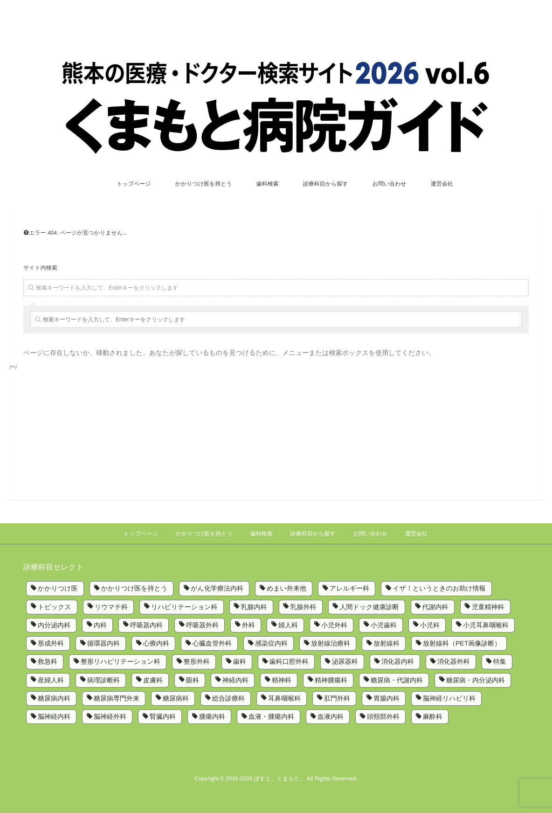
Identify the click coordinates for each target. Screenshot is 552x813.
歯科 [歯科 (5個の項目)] (239, 661)
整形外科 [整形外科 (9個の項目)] (197, 661)
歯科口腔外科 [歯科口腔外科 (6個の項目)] (289, 661)
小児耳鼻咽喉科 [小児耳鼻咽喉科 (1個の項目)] (486, 625)
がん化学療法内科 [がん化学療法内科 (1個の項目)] (217, 588)
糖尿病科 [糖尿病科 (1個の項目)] (176, 698)
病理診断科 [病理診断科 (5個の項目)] (103, 680)
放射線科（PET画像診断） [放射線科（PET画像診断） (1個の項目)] (462, 643)
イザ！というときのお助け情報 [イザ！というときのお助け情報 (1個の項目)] (439, 588)
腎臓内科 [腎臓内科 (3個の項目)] (163, 716)
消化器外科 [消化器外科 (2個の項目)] (453, 661)
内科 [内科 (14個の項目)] (100, 625)
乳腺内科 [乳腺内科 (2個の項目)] (254, 607)
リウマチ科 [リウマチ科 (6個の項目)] (111, 607)
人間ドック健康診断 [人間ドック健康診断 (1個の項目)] (369, 607)
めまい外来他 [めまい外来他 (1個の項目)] (286, 588)
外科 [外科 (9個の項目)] (248, 625)
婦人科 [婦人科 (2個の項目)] (288, 625)
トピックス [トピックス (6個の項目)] (54, 607)
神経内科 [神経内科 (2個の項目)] (235, 680)
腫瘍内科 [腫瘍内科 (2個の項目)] (212, 716)
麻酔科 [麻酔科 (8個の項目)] (432, 716)
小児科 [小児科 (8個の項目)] (430, 625)
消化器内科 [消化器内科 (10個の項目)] (397, 661)
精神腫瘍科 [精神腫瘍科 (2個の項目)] (331, 680)
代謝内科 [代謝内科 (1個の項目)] (435, 607)
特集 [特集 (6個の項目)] (499, 661)
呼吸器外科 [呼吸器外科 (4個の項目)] (202, 625)
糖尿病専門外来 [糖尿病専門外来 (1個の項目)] (116, 698)
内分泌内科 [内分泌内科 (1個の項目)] (54, 625)
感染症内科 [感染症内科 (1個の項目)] (271, 643)
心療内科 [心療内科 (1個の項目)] (156, 643)
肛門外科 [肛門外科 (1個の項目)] (337, 698)
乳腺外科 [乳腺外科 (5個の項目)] (303, 607)
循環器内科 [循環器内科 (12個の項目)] (103, 643)
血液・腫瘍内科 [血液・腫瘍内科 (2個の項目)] (271, 716)
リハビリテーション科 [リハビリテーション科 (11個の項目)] (184, 607)
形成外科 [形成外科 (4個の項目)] (51, 643)
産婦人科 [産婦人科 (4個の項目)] (51, 680)
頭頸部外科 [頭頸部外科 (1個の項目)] (383, 716)
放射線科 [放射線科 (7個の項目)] (386, 643)
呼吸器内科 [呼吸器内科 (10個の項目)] (146, 625)
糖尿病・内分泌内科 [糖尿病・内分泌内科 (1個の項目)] (475, 680)
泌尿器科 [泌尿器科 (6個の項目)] (345, 661)
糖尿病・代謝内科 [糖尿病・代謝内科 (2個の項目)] (397, 680)
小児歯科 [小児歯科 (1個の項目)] (384, 625)
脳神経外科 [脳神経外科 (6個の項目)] (110, 716)
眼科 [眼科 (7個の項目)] (192, 680)
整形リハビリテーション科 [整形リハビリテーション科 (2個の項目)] (120, 661)
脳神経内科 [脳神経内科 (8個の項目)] (54, 716)
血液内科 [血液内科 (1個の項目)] (330, 716)
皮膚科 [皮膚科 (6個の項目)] (153, 680)
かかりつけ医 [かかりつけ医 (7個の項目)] (58, 588)
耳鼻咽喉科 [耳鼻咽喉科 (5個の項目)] (284, 698)
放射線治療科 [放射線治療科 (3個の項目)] (330, 643)
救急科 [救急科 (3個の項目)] (47, 661)
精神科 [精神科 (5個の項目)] (281, 680)
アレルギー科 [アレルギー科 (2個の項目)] (349, 588)
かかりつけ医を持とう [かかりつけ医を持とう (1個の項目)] (134, 588)
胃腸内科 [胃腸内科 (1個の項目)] (386, 698)
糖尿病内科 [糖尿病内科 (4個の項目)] (54, 698)
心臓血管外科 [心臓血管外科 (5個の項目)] (212, 643)
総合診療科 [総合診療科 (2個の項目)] (228, 698)
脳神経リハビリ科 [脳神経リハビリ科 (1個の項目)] (449, 698)
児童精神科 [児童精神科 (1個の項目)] (488, 607)
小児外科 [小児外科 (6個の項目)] (334, 625)
